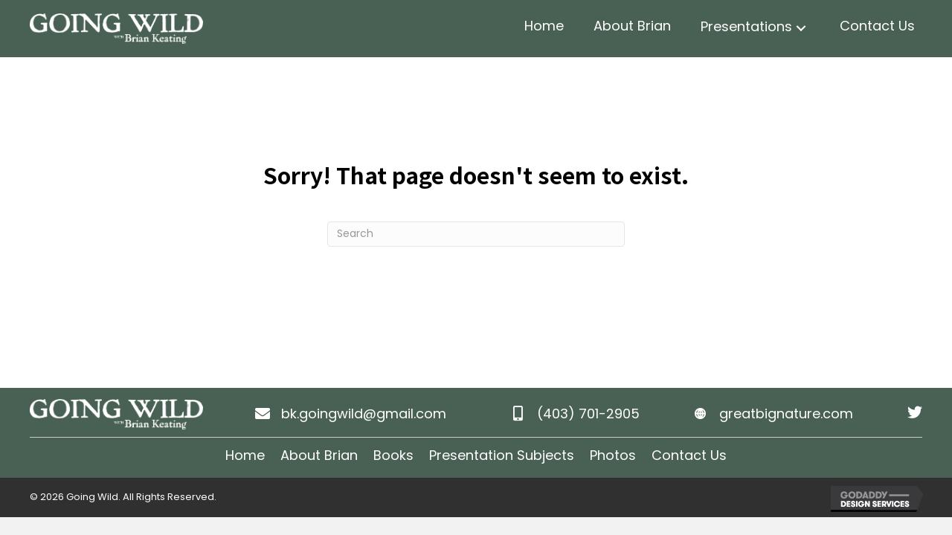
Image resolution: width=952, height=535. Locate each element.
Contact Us (689, 455)
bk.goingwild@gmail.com (363, 413)
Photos (613, 455)
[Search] (476, 234)
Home (245, 455)
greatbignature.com (786, 413)
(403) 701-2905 (588, 413)
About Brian (319, 455)
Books (393, 455)
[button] (801, 28)
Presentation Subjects (501, 455)
